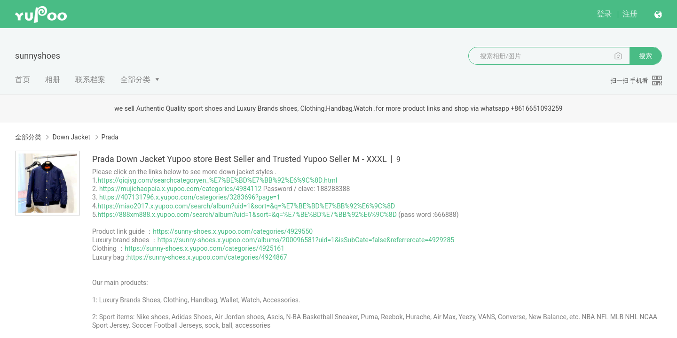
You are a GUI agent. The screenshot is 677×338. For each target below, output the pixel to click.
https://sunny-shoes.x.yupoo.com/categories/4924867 (207, 257)
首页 (22, 79)
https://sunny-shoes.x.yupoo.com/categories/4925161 (204, 248)
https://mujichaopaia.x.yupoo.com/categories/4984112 (180, 188)
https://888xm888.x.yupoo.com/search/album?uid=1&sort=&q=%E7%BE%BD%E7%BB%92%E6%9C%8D (247, 214)
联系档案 (90, 79)
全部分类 (135, 79)
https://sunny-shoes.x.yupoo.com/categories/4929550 (233, 231)
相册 (52, 79)
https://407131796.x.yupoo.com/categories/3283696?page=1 (189, 197)
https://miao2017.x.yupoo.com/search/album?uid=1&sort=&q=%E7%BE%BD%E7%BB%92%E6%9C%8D (246, 206)
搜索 (645, 56)
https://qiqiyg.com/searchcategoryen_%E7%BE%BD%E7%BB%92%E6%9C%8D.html (218, 180)
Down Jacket (71, 137)
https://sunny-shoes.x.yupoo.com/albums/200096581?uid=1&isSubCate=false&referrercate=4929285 (305, 240)
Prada (110, 137)
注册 (630, 13)
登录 (604, 13)
